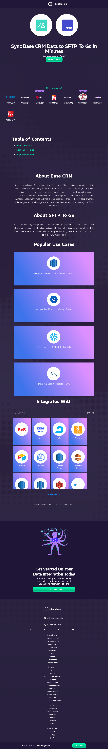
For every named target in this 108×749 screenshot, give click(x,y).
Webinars (52, 715)
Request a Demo (54, 59)
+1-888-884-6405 (53, 625)
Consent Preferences (52, 701)
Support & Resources (52, 676)
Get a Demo (79, 746)
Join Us (52, 724)
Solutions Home (52, 638)
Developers (52, 659)
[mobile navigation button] (16, 4)
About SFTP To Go (25, 150)
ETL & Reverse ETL (52, 641)
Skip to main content (54, 88)
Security (52, 688)
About (52, 718)
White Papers (52, 712)
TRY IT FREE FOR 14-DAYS (54, 589)
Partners (52, 721)
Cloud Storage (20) (64, 505)
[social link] (31, 630)
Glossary (52, 698)
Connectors (52, 647)
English (52, 732)
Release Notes (52, 662)
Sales (52, 653)
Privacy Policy (52, 695)
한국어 (52, 738)
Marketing (52, 650)
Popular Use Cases (25, 154)
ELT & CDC (52, 644)
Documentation (52, 682)
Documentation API (52, 685)
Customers (52, 709)
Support (52, 656)
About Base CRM (24, 145)
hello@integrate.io (53, 618)
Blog (52, 670)
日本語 (52, 735)
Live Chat (52, 673)
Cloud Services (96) (42, 505)
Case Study (39, 91)
